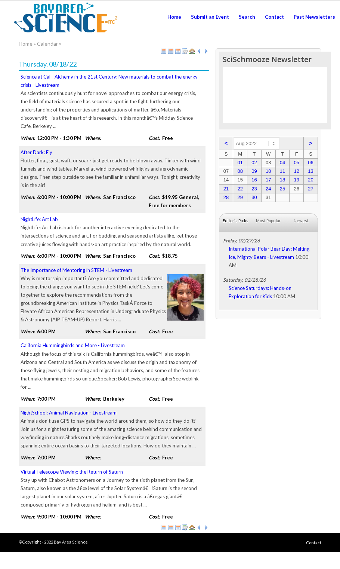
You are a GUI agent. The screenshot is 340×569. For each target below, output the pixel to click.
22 (239, 189)
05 (296, 162)
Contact (313, 542)
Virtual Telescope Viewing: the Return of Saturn (72, 472)
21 (226, 189)
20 (310, 180)
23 (254, 189)
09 (254, 171)
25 (282, 189)
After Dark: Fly (36, 152)
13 (310, 171)
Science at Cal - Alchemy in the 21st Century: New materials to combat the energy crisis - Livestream (109, 81)
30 (254, 197)
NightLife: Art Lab (39, 219)
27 (310, 189)
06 (310, 162)
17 (268, 180)
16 (254, 180)
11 (282, 171)
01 (239, 162)
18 (282, 180)
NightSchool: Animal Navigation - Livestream (69, 413)
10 (268, 171)
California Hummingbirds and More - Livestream (73, 345)
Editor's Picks (235, 220)
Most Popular (268, 220)
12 (296, 171)
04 (282, 162)
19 (296, 180)
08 (239, 171)
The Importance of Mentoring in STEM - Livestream (76, 270)
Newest (301, 220)
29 (239, 197)
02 (254, 162)
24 (268, 189)
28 (226, 197)
